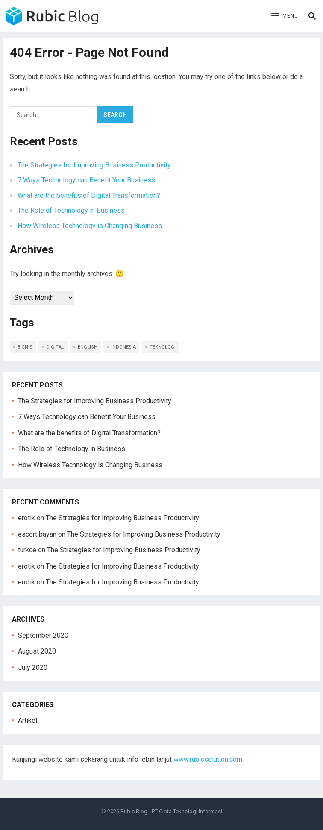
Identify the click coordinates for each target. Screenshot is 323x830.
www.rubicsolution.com (207, 759)
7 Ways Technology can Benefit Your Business (86, 180)
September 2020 (43, 635)
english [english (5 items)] (87, 347)
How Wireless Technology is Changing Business (90, 226)
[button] (284, 16)
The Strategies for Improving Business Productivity (94, 165)
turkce (27, 550)
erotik (26, 518)
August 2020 (37, 651)
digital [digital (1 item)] (55, 347)
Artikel (27, 720)
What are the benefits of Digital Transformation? (89, 195)
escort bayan (37, 534)
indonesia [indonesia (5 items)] (123, 347)
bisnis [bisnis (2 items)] (25, 347)
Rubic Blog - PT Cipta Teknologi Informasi (171, 811)
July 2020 (32, 667)
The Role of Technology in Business (71, 210)
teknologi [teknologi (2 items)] (163, 347)
